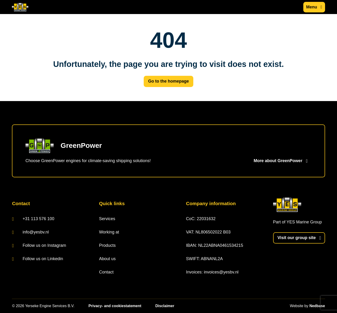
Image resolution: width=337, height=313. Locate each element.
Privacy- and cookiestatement (114, 306)
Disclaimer (164, 306)
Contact (106, 272)
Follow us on (39, 245)
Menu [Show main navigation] (311, 7)
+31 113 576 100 (33, 218)
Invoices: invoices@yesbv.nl (212, 272)
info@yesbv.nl (30, 232)
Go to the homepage (168, 81)
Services (107, 218)
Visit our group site (297, 237)
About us (107, 258)
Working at (109, 232)
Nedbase (317, 306)
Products (107, 245)
